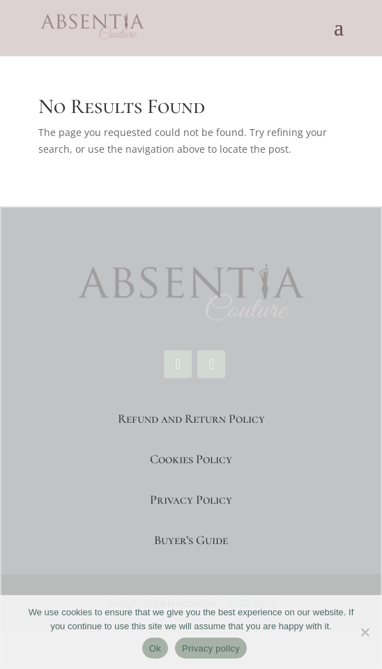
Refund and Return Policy (191, 418)
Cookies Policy (191, 459)
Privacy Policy (191, 499)
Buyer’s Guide (191, 540)
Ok (155, 648)
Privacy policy (211, 648)
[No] (365, 632)
